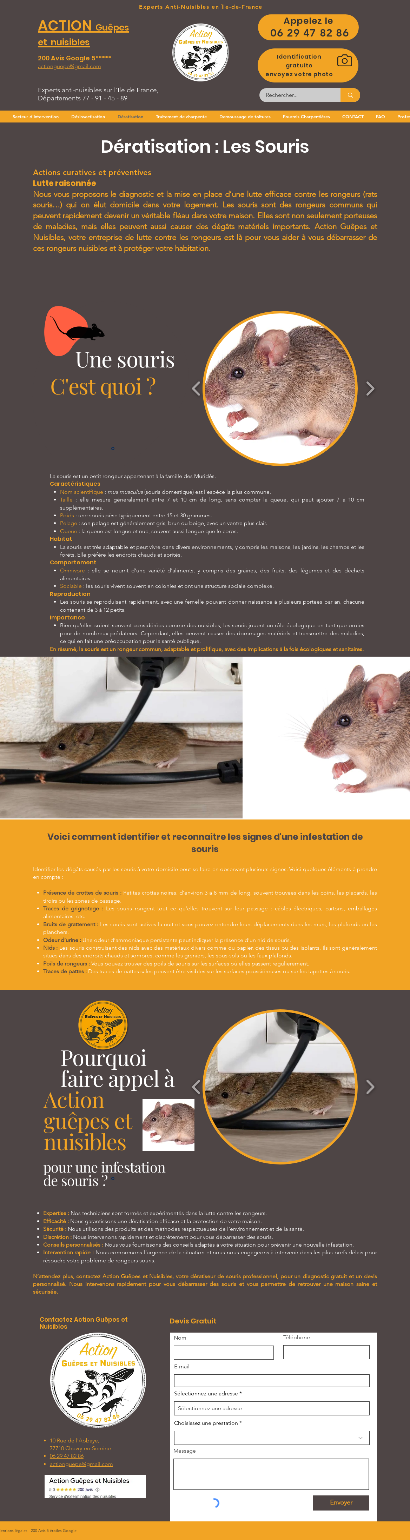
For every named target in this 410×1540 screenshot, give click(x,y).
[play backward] (196, 388)
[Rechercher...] (296, 95)
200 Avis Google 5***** (75, 58)
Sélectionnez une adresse (206, 1393)
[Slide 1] (112, 448)
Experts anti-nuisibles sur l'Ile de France (97, 90)
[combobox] (272, 1408)
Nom (180, 1338)
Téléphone (296, 1337)
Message (184, 1451)
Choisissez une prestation (206, 1423)
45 (111, 98)
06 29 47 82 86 (67, 1456)
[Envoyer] (341, 1503)
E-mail (182, 1366)
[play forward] (370, 388)
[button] (280, 388)
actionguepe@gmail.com (81, 1464)
